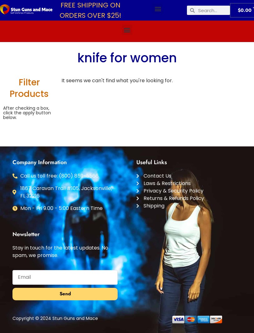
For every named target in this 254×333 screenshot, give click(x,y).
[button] (158, 9)
